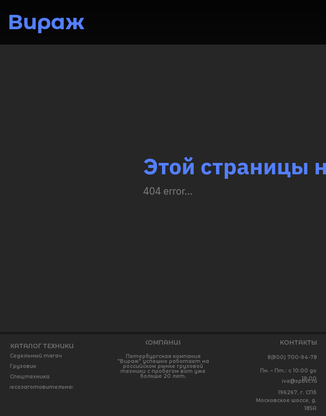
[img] (305, 21)
